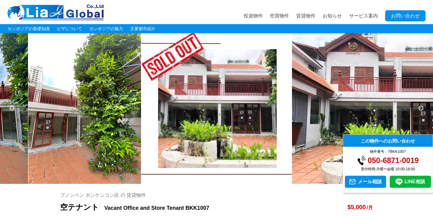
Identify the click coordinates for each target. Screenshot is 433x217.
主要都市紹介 (142, 28)
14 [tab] (271, 181)
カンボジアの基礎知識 (29, 28)
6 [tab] (198, 181)
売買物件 (279, 15)
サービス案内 (363, 15)
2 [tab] (162, 181)
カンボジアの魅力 (106, 28)
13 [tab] (262, 181)
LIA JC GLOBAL (56, 12)
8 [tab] (216, 181)
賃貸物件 (305, 15)
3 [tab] (171, 181)
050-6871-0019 (393, 160)
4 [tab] (180, 181)
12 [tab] (253, 181)
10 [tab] (235, 181)
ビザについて (69, 28)
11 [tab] (244, 181)
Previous (12, 108)
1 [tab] (153, 181)
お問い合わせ (405, 15)
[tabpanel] (216, 108)
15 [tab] (280, 181)
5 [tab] (189, 181)
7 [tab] (207, 181)
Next (421, 108)
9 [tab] (226, 181)
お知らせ (332, 15)
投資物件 (253, 15)
